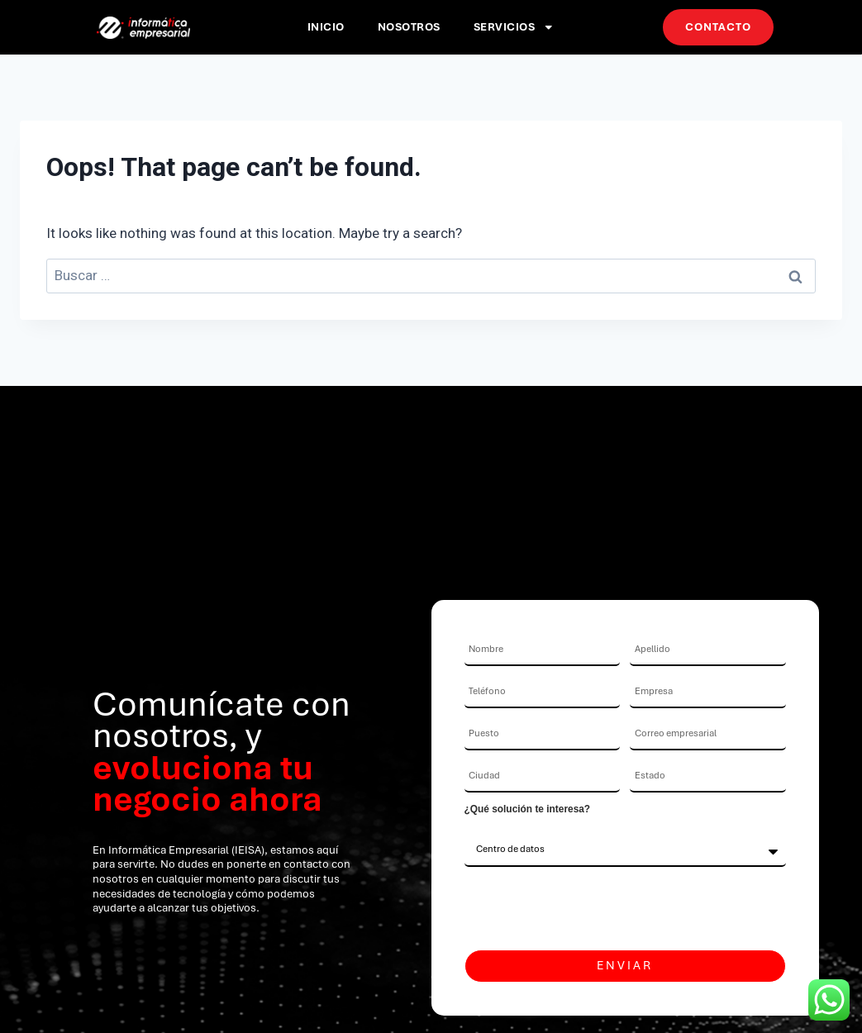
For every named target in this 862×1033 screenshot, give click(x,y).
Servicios (514, 27)
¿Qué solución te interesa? (527, 809)
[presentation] (590, 908)
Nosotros (409, 27)
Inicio (326, 27)
